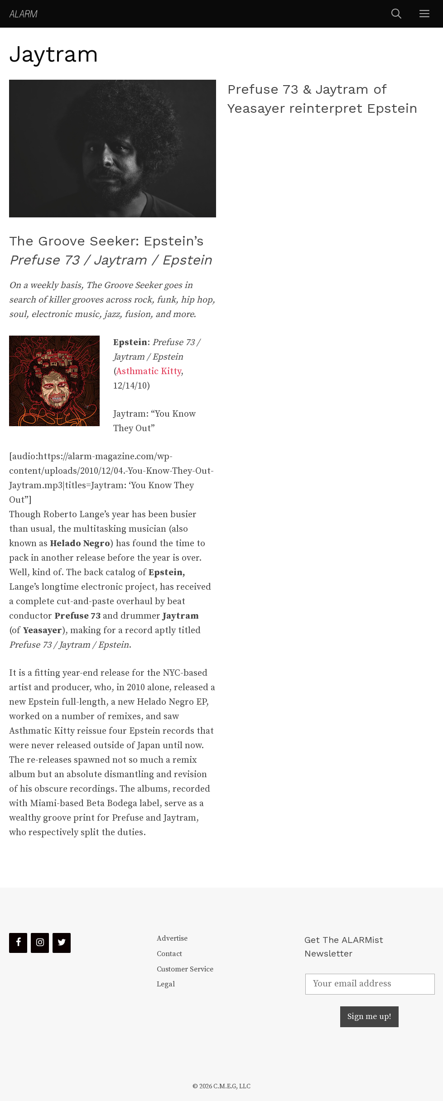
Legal (166, 984)
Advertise (172, 938)
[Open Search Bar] (396, 14)
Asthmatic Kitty (148, 371)
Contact (169, 953)
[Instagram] (40, 943)
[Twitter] (62, 943)
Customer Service (185, 969)
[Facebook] (18, 943)
